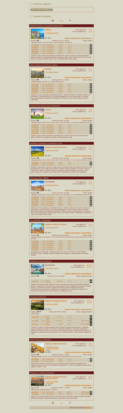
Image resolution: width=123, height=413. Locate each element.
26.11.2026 (35, 201)
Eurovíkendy (50, 383)
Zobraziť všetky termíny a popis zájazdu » (78, 38)
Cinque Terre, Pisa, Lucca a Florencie (45, 106)
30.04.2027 (35, 49)
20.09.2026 (35, 359)
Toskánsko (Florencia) (59, 147)
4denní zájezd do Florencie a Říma (43, 65)
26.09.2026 (35, 317)
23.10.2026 (35, 45)
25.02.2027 (35, 203)
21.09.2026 (35, 281)
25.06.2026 (35, 162)
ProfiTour (87, 407)
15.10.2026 (35, 131)
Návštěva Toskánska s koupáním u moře (46, 143)
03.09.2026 (35, 125)
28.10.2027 (35, 53)
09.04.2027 (35, 90)
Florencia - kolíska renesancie (42, 373)
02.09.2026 (35, 247)
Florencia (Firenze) (51, 378)
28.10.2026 (35, 133)
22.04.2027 (35, 205)
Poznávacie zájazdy (52, 33)
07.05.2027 (35, 92)
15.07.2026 (35, 243)
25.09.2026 (35, 392)
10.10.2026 (35, 86)
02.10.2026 (35, 84)
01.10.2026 (35, 129)
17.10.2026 (35, 320)
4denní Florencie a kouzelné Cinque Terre (46, 26)
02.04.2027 (35, 47)
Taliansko (48, 29)
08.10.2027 (35, 51)
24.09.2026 (35, 127)
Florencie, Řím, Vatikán (39, 178)
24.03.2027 (35, 324)
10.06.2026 (35, 241)
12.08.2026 (35, 245)
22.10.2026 (35, 199)
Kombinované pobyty (52, 348)
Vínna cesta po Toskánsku (40, 340)
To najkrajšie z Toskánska (40, 220)
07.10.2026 (35, 249)
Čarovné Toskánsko (38, 297)
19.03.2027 (35, 88)
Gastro (48, 350)
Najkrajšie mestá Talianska (40, 261)
